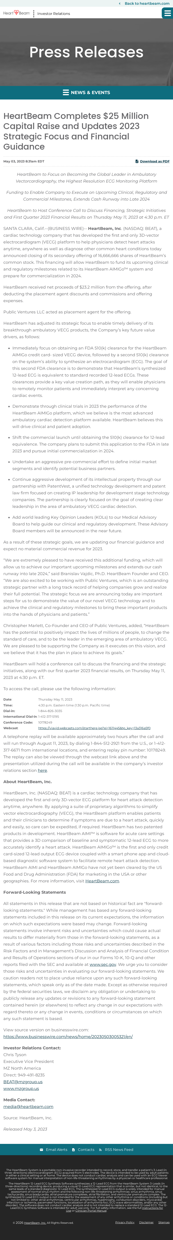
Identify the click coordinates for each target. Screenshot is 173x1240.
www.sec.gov (103, 964)
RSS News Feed (119, 1149)
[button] (167, 13)
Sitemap (164, 1222)
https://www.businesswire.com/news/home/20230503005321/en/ (68, 1036)
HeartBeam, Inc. (35, 1222)
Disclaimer (146, 1222)
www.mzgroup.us (21, 1088)
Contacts (86, 1149)
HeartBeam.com (102, 881)
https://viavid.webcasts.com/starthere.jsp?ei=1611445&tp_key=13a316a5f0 (94, 728)
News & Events (86, 92)
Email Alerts (56, 1149)
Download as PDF (152, 161)
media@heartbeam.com (28, 1106)
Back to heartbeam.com (147, 3)
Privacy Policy (124, 1222)
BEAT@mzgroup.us (23, 1081)
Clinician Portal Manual (91, 1210)
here (42, 770)
